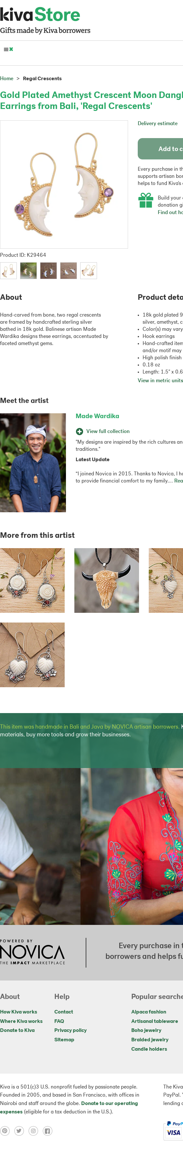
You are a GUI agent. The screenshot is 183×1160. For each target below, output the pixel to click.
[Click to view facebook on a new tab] (49, 1130)
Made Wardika (97, 416)
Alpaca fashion (148, 1012)
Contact (63, 1012)
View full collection (103, 432)
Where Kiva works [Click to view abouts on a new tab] (21, 1021)
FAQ (59, 1021)
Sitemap (64, 1040)
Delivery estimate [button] (158, 123)
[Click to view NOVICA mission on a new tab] (32, 952)
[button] (8, 270)
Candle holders (149, 1049)
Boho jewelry (146, 1030)
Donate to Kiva (17, 1030)
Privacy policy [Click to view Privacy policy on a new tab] (70, 1030)
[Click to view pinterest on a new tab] (7, 1130)
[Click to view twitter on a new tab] (21, 1130)
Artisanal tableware (154, 1021)
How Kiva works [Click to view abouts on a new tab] (18, 1012)
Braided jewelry (149, 1040)
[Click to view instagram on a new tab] (35, 1130)
